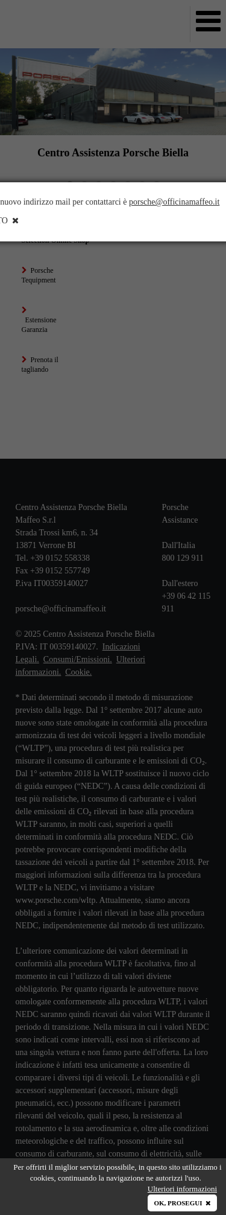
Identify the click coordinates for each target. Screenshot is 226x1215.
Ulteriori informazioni (182, 1188)
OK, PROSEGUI (182, 1203)
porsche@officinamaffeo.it (174, 201)
